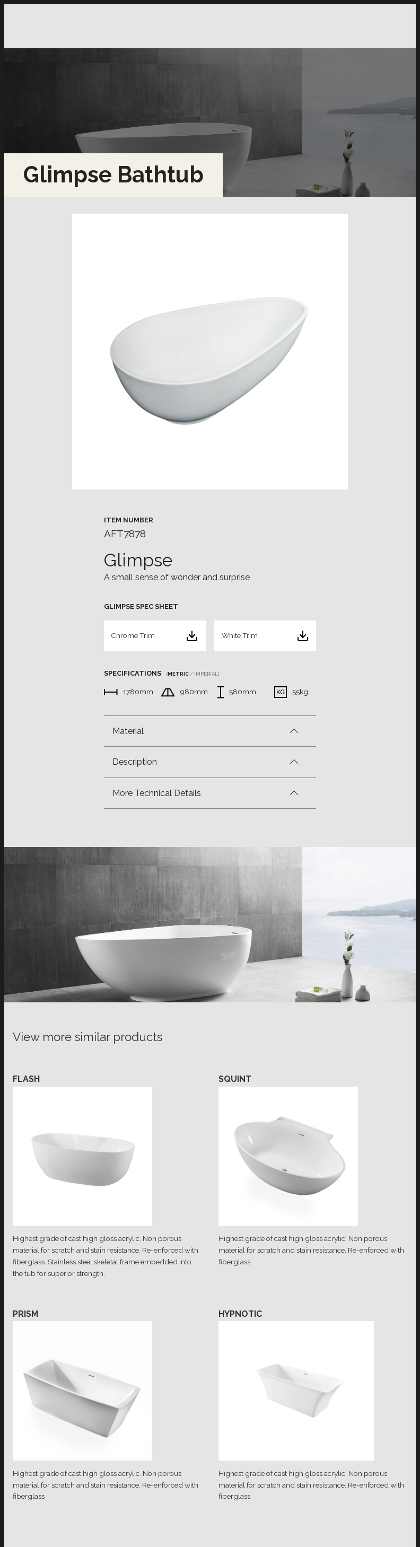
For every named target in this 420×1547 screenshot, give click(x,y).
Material (128, 731)
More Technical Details (156, 793)
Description (134, 762)
